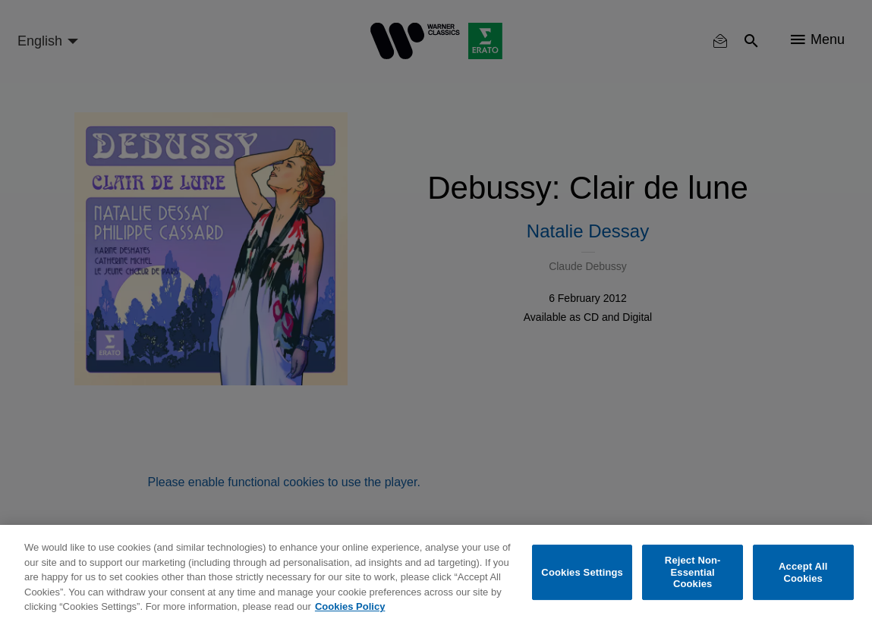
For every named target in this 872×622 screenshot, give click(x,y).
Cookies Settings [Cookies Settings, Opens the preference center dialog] (582, 572)
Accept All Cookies (803, 572)
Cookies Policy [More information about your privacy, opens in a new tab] (350, 606)
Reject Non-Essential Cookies (693, 571)
